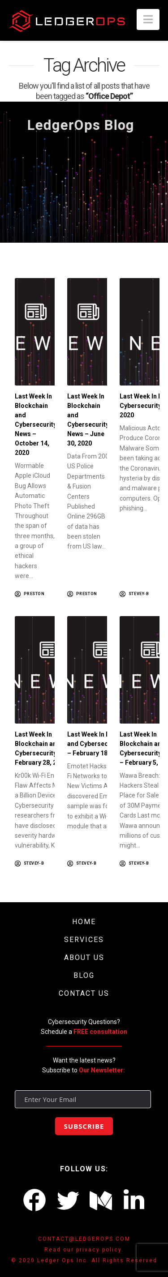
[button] (148, 19)
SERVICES (84, 939)
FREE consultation (100, 1031)
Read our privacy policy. (84, 1250)
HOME (84, 921)
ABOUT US (84, 957)
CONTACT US (84, 993)
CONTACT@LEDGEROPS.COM (84, 1239)
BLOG (84, 975)
